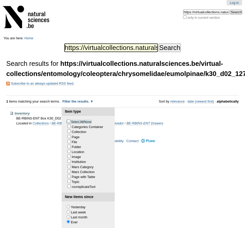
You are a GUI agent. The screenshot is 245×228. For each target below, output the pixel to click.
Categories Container (87, 127)
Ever (74, 222)
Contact (132, 141)
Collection (79, 132)
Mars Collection (83, 172)
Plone (148, 141)
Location (78, 152)
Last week (78, 212)
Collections (41, 123)
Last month (79, 217)
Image (76, 157)
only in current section (204, 18)
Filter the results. (76, 101)
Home (28, 38)
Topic (75, 182)
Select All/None (81, 121)
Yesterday (78, 207)
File (74, 142)
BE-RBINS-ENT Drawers (144, 123)
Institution (79, 162)
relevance (177, 101)
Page (76, 137)
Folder (76, 147)
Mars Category (83, 167)
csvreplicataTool (83, 187)
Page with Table (83, 177)
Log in (234, 3)
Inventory (22, 113)
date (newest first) (201, 101)
